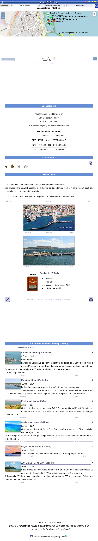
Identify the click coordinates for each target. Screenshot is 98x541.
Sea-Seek (49, 1)
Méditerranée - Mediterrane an (49, 114)
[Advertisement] (49, 83)
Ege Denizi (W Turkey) (49, 118)
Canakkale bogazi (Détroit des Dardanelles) (49, 125)
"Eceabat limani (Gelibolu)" (49, 299)
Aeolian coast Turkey (49, 122)
